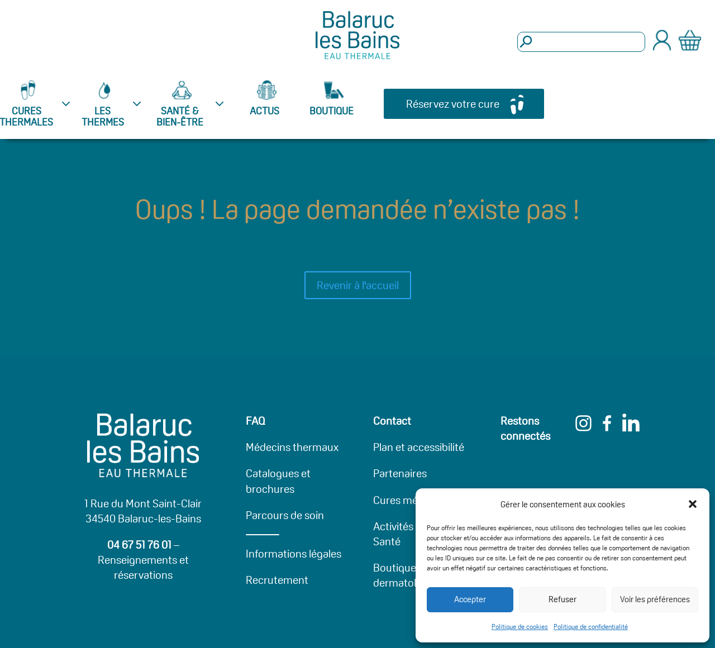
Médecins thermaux (292, 447)
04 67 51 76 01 (139, 544)
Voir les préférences (655, 599)
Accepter (470, 599)
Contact (392, 421)
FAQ (255, 421)
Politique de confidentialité (591, 626)
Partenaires (400, 473)
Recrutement (277, 580)
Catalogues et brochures (278, 481)
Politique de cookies (520, 626)
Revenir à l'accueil (358, 285)
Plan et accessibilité (418, 447)
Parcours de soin (285, 515)
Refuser (562, 599)
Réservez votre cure (452, 104)
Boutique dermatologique (411, 575)
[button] (692, 504)
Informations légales (293, 553)
